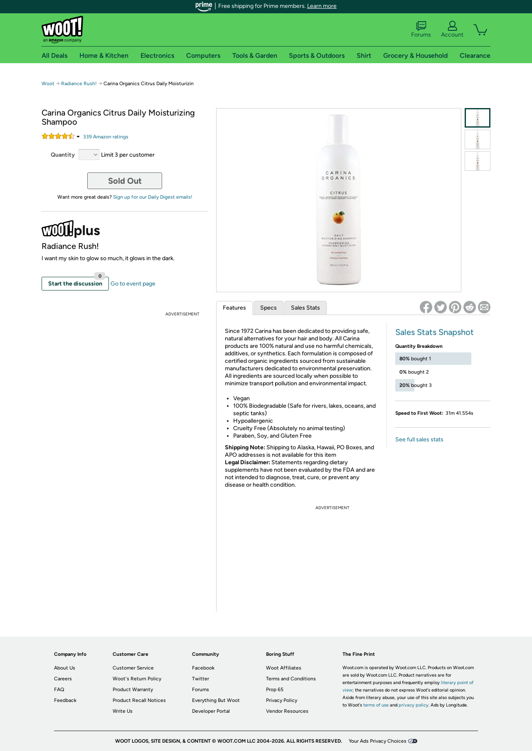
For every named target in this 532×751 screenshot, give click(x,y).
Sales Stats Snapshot (434, 332)
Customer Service (133, 668)
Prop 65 (274, 689)
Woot (48, 83)
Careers (63, 679)
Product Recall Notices (139, 700)
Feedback (65, 700)
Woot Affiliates (283, 668)
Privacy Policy (281, 700)
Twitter (200, 679)
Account (452, 29)
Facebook (203, 668)
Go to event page (133, 283)
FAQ (59, 689)
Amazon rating (105, 137)
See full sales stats (419, 439)
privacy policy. (414, 705)
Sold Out (125, 181)
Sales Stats (305, 307)
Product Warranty (133, 689)
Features (234, 307)
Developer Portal (211, 711)
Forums (421, 29)
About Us (64, 668)
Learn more (322, 6)
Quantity (63, 154)
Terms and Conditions (291, 679)
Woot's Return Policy (137, 679)
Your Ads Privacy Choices (377, 741)
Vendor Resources (287, 711)
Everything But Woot (216, 700)
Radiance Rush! (79, 83)
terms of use (376, 705)
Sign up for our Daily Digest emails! (152, 197)
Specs (268, 307)
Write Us (123, 711)
